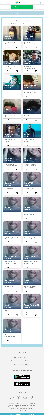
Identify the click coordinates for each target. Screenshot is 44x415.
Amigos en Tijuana (8, 13)
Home (4, 20)
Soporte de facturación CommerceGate (24, 405)
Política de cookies (19, 364)
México (10, 20)
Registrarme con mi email (22, 7)
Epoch (18, 407)
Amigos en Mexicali (20, 13)
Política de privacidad (16, 361)
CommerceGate (21, 403)
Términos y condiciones (20, 357)
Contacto (27, 361)
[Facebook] (12, 397)
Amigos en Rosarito (32, 13)
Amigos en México (18, 20)
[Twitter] (18, 397)
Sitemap (27, 364)
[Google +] (31, 397)
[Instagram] (25, 397)
